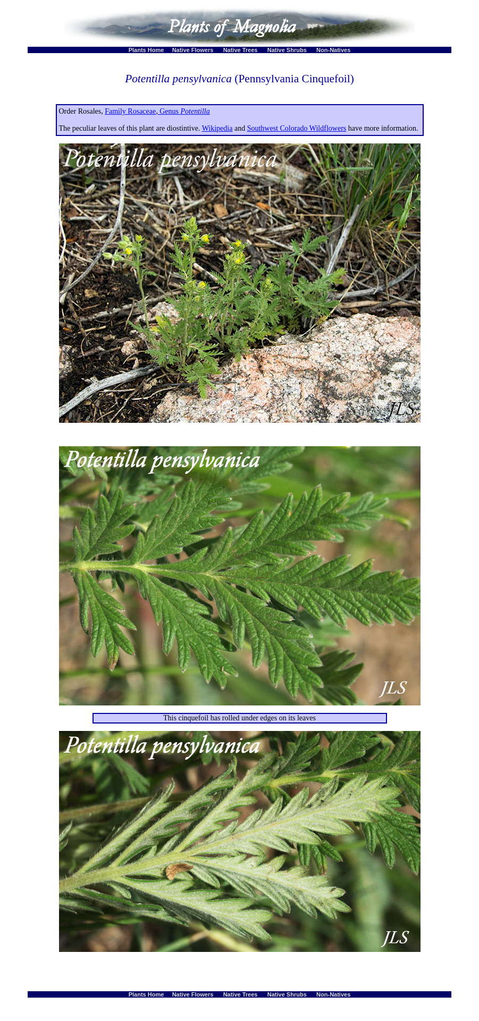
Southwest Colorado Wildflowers (297, 128)
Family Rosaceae (130, 111)
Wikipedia (217, 128)
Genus (184, 111)
